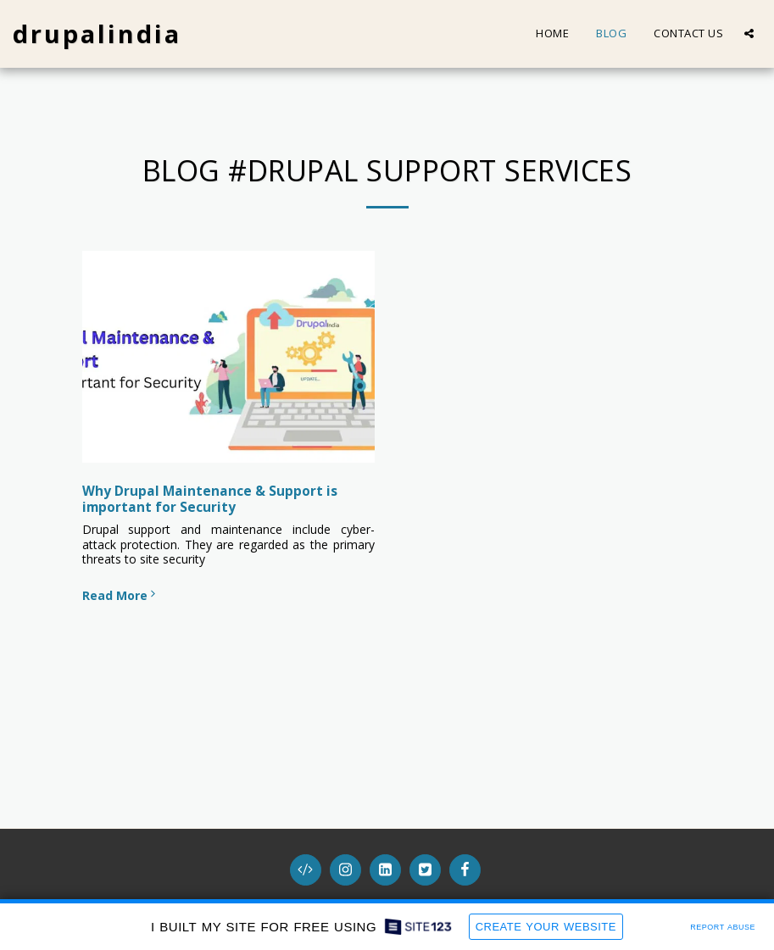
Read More (120, 595)
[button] (749, 33)
